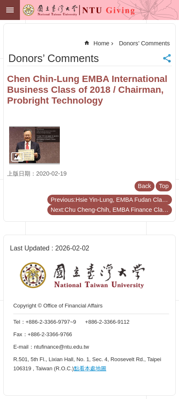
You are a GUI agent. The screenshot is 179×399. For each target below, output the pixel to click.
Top (164, 186)
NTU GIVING (63, 12)
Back (144, 186)
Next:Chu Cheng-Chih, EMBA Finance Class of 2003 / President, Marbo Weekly (111, 209)
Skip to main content (4, 4)
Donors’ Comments (144, 43)
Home (101, 43)
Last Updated (29, 248)
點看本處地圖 (90, 368)
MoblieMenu (10, 10)
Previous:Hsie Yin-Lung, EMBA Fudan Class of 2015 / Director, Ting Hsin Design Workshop (111, 199)
